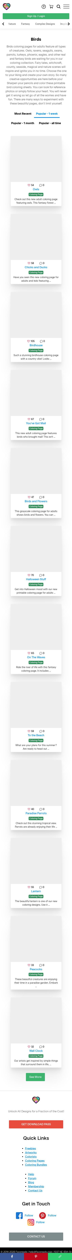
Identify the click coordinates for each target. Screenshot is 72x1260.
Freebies (30, 1148)
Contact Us (35, 1190)
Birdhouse (36, 345)
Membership (36, 1186)
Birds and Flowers (36, 501)
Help (31, 1174)
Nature (12, 24)
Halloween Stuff (36, 579)
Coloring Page (36, 194)
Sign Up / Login (36, 16)
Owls (36, 189)
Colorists (31, 1156)
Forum (32, 1178)
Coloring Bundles (36, 1164)
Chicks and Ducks (36, 267)
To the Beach (36, 735)
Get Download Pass (36, 1124)
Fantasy (25, 24)
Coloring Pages (35, 1160)
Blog (31, 1182)
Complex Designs (45, 24)
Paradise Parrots (36, 813)
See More (35, 1077)
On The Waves (36, 657)
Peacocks (36, 969)
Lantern (36, 891)
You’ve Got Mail (36, 423)
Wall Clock (36, 1050)
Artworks (31, 1152)
